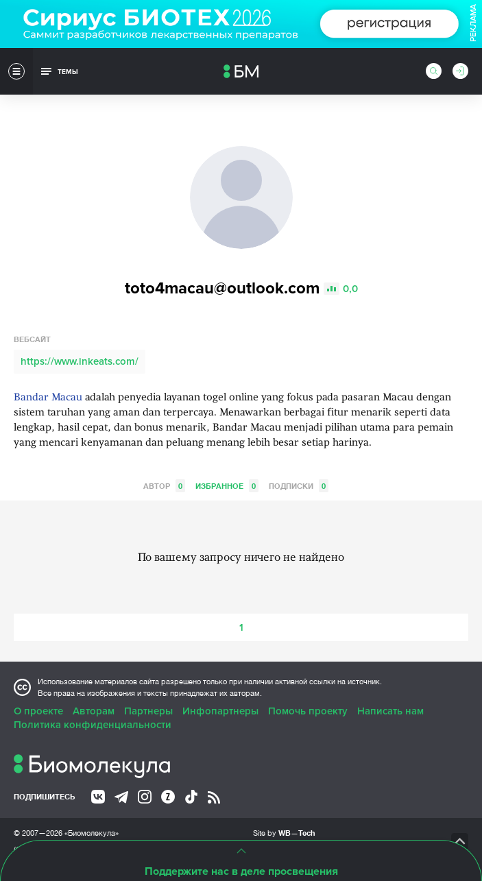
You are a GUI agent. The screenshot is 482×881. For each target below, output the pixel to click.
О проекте (38, 711)
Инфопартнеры (220, 711)
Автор (164, 485)
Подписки (298, 485)
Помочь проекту (308, 711)
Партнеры (148, 711)
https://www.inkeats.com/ (79, 361)
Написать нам (390, 711)
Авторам (94, 711)
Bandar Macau (48, 398)
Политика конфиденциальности (92, 725)
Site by (284, 832)
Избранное (226, 485)
